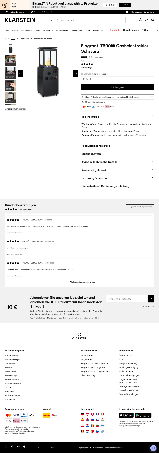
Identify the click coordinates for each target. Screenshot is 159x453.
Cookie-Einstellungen (129, 394)
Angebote (144, 30)
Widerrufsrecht (126, 371)
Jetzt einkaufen (122, 5)
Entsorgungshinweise (129, 386)
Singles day (86, 359)
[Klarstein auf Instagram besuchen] (7, 448)
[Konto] (140, 20)
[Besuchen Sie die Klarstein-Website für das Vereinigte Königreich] (87, 419)
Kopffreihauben (12, 371)
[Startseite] (8, 39)
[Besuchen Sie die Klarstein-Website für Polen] (82, 425)
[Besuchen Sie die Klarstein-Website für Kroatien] (87, 425)
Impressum (75, 447)
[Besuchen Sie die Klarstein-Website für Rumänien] (92, 425)
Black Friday (87, 355)
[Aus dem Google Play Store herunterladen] (143, 415)
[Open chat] (153, 448)
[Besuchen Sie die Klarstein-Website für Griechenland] (102, 431)
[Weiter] (157, 30)
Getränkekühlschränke (15, 383)
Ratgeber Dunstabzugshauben (95, 371)
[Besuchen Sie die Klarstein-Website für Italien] (102, 414)
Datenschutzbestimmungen (135, 423)
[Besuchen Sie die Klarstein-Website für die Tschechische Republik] (97, 419)
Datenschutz (51, 447)
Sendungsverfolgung (128, 367)
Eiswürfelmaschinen (14, 379)
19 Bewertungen (87, 68)
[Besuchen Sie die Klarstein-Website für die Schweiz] (92, 414)
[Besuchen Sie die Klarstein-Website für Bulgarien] (97, 425)
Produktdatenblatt (86, 61)
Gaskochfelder (12, 399)
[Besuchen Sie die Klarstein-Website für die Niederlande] (87, 431)
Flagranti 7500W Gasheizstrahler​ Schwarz (37, 39)
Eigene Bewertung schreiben (135, 206)
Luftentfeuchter (12, 363)
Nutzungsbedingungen (126, 425)
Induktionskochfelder (15, 395)
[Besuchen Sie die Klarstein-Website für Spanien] (82, 419)
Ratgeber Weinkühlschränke (94, 363)
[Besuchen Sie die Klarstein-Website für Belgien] (82, 431)
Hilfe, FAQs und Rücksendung (142, 12)
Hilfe (121, 359)
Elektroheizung (88, 375)
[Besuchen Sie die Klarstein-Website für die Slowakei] (92, 419)
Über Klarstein (126, 355)
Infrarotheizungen (13, 375)
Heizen (14, 39)
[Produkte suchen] (87, 20)
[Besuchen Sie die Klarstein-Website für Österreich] (87, 414)
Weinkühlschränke (13, 355)
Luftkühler (10, 387)
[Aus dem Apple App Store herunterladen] (126, 415)
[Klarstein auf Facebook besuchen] (15, 448)
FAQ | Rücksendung (128, 363)
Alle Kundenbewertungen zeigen (82, 281)
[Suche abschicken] (52, 20)
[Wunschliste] (146, 20)
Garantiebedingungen (129, 375)
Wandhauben (11, 391)
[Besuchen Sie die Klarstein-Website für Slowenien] (97, 431)
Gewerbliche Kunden (128, 390)
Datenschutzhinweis (147, 306)
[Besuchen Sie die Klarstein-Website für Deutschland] (82, 414)
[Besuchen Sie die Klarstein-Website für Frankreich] (97, 414)
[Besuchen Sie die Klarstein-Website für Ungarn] (102, 419)
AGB (63, 447)
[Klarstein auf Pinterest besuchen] (31, 448)
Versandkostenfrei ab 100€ (45, 12)
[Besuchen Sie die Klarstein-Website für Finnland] (102, 425)
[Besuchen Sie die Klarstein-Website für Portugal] (92, 431)
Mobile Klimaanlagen (15, 359)
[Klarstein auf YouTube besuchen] (23, 448)
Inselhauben (10, 367)
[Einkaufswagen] (152, 20)
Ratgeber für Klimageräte (93, 367)
